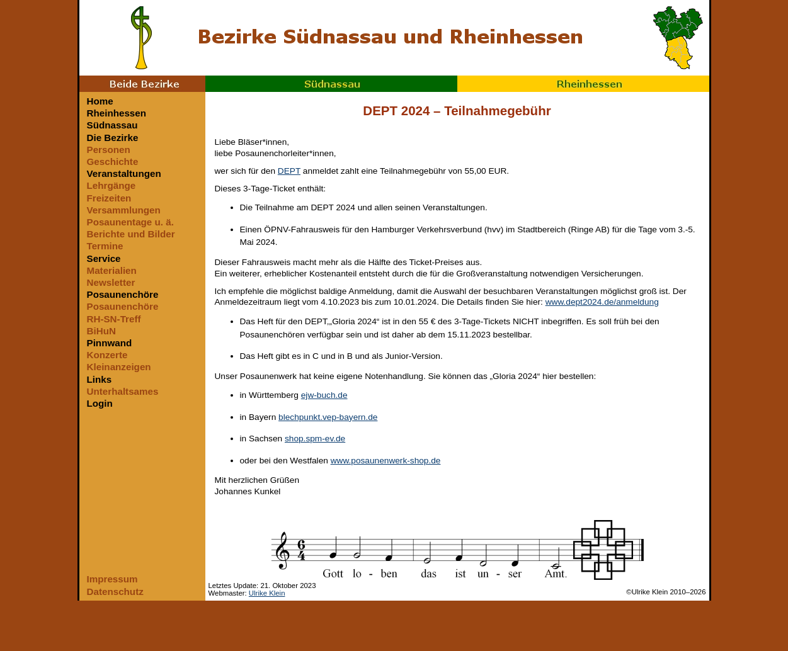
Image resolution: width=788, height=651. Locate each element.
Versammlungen (124, 210)
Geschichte (113, 161)
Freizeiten (109, 198)
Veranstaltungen (124, 173)
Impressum (112, 579)
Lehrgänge (111, 185)
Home (100, 101)
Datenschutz (115, 591)
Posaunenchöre (123, 294)
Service (104, 258)
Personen (108, 149)
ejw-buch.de (324, 395)
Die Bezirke (113, 137)
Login (100, 403)
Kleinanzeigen (119, 366)
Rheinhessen (583, 84)
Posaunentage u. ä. (130, 222)
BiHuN (101, 331)
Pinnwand (109, 342)
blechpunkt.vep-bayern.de (327, 417)
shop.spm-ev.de (315, 438)
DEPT (289, 171)
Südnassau (331, 84)
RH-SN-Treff (114, 319)
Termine (105, 246)
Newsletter (111, 282)
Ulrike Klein (267, 593)
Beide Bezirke (142, 84)
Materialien (112, 270)
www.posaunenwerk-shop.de (386, 460)
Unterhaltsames (123, 391)
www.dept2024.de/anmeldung (602, 302)
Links (99, 379)
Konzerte (107, 354)
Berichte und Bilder (131, 234)
